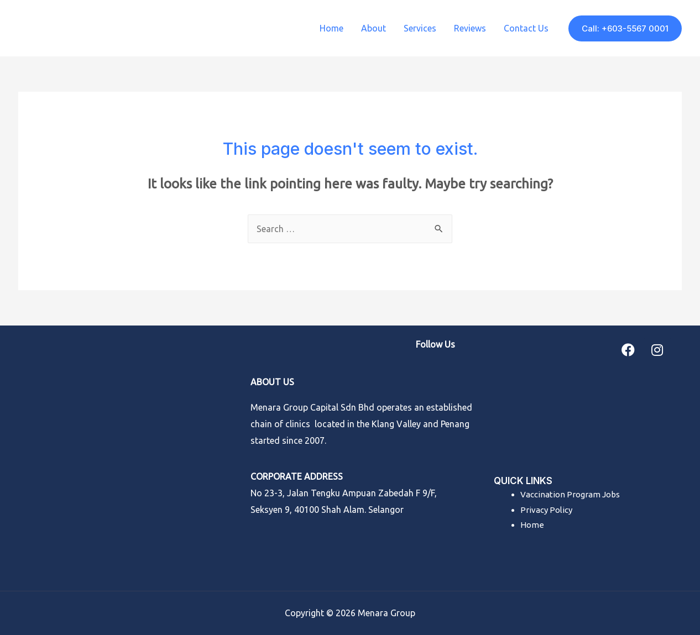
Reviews (470, 28)
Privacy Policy (546, 510)
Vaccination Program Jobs (570, 494)
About (373, 28)
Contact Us (526, 28)
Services (420, 28)
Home (331, 28)
